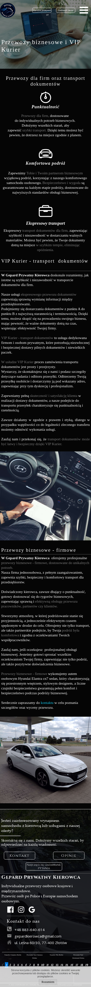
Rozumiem (47, 982)
